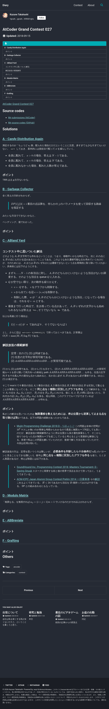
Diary (6, 5)
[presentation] (32, 156)
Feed (49, 685)
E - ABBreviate (11, 92)
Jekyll (35, 689)
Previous (29, 625)
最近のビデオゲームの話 (66, 650)
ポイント (10, 53)
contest (22, 607)
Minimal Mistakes (47, 689)
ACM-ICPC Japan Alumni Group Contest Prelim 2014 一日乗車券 (53, 509)
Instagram (36, 685)
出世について (10, 648)
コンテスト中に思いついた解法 (20, 70)
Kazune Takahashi (20, 14)
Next (80, 625)
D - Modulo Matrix (12, 83)
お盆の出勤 (88, 648)
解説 (98, 509)
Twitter (8, 685)
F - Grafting (9, 100)
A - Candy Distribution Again (17, 49)
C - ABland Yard (11, 66)
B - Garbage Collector (14, 57)
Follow (45, 18)
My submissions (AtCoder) (23, 125)
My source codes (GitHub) (23, 130)
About (90, 5)
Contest (77, 5)
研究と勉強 (35, 648)
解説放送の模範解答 (15, 75)
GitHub (21, 685)
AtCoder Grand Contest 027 (18, 111)
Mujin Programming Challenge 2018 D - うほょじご (46, 452)
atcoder (16, 602)
